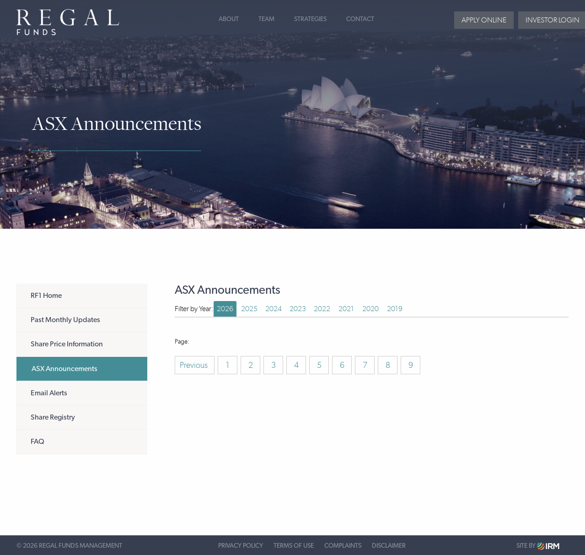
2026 (225, 308)
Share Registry (53, 417)
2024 (273, 308)
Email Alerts (49, 393)
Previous (194, 365)
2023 (298, 308)
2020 (370, 308)
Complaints (342, 546)
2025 (249, 308)
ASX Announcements (64, 368)
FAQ (37, 441)
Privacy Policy (240, 546)
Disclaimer (389, 546)
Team (266, 19)
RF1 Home (46, 295)
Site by (537, 546)
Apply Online (484, 20)
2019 (395, 308)
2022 (322, 308)
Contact (360, 19)
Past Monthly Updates (65, 319)
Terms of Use (294, 546)
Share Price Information (67, 344)
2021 (346, 308)
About (229, 19)
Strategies (310, 19)
